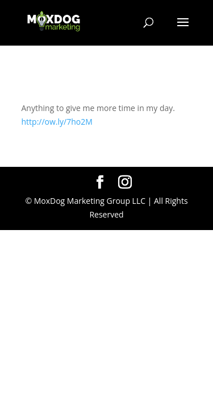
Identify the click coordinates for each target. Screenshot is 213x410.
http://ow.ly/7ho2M (57, 121)
